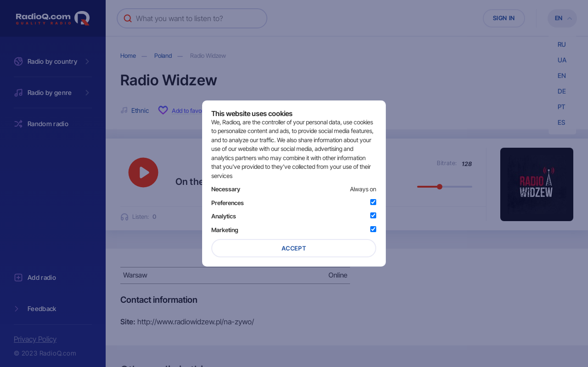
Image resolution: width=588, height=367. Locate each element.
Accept (294, 248)
